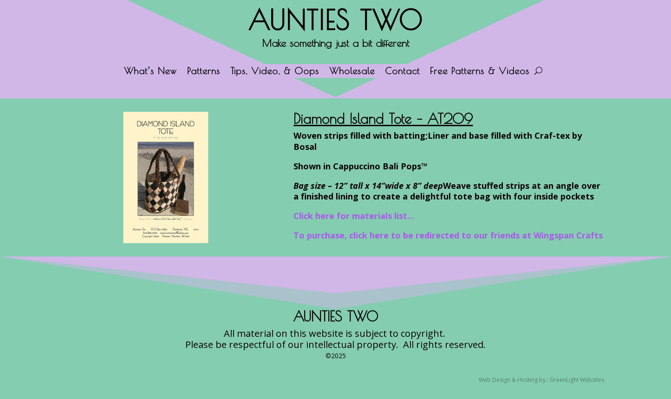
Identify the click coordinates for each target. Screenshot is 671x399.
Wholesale (352, 72)
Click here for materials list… (353, 215)
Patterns (203, 72)
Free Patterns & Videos (479, 72)
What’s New (150, 72)
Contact (402, 72)
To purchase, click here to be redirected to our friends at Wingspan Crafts (448, 235)
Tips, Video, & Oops (274, 72)
